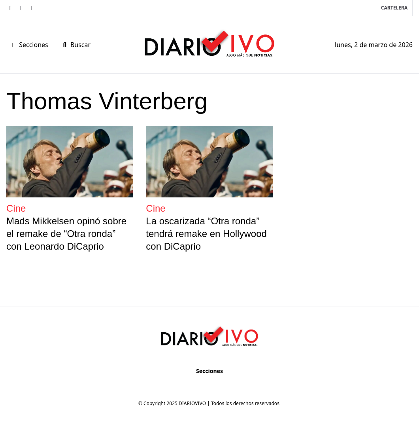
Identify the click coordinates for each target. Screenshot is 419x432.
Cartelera (394, 7)
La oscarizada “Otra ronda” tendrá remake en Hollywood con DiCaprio (206, 234)
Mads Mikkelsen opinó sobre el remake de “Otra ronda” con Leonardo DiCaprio (66, 234)
